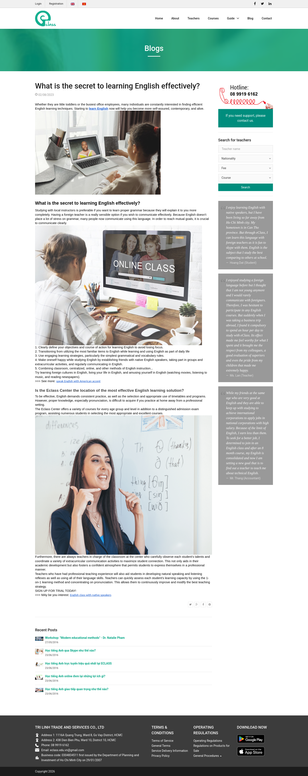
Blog (250, 18)
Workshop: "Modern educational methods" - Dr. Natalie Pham (85, 637)
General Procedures (207, 755)
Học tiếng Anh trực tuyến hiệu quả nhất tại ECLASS (78, 663)
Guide (233, 18)
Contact (267, 18)
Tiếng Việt (84, 4)
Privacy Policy (160, 755)
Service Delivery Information (169, 750)
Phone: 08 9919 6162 (55, 745)
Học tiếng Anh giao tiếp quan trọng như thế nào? (76, 689)
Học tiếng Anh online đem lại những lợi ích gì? (75, 676)
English (72, 4)
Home (159, 18)
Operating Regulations (207, 740)
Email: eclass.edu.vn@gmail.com (62, 750)
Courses (213, 18)
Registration (56, 3)
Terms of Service (162, 740)
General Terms (160, 745)
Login (38, 3)
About (175, 18)
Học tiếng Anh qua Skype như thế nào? (70, 650)
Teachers (193, 18)
